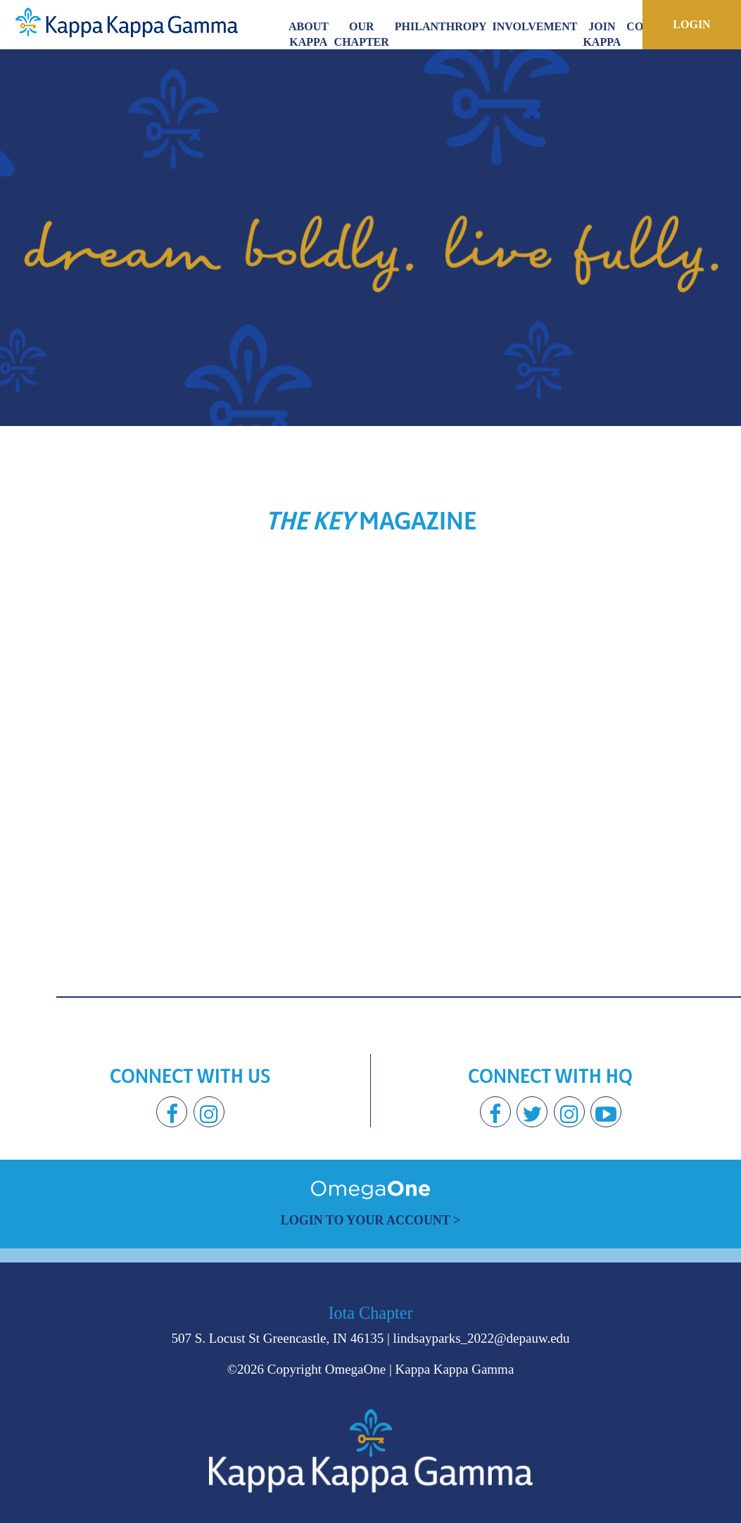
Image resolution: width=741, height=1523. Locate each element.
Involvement (535, 26)
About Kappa (309, 34)
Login (691, 24)
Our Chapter (361, 34)
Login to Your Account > (371, 1220)
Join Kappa (602, 34)
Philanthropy (441, 26)
